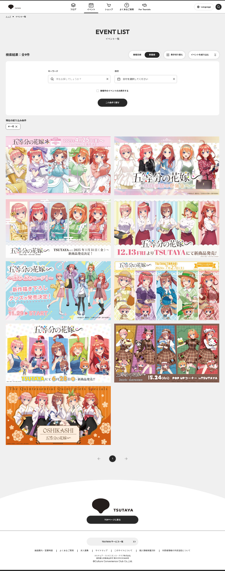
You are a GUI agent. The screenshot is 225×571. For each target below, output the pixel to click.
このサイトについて (123, 550)
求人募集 (85, 550)
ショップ (109, 7)
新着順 (152, 54)
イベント (91, 7)
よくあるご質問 (127, 7)
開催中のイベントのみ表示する (112, 91)
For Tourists (145, 7)
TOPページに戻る (112, 519)
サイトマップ (101, 550)
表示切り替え (177, 54)
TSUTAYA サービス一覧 (112, 541)
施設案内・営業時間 (44, 550)
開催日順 (137, 54)
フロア (73, 7)
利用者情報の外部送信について (176, 550)
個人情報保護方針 (147, 550)
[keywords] (81, 79)
